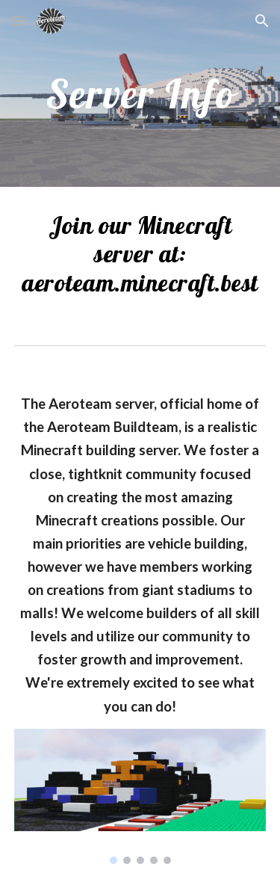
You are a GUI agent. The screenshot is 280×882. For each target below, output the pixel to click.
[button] (18, 20)
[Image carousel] (140, 797)
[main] (140, 93)
